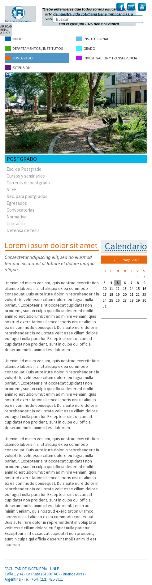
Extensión (18, 67)
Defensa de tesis (23, 230)
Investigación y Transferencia (106, 58)
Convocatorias (20, 210)
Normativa (16, 217)
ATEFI (12, 189)
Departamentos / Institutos (34, 48)
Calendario (126, 246)
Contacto (16, 223)
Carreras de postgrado (28, 183)
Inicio (14, 39)
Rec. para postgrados (27, 196)
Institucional (92, 39)
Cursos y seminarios (26, 176)
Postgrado (19, 58)
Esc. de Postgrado (24, 169)
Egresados (17, 203)
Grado (85, 48)
